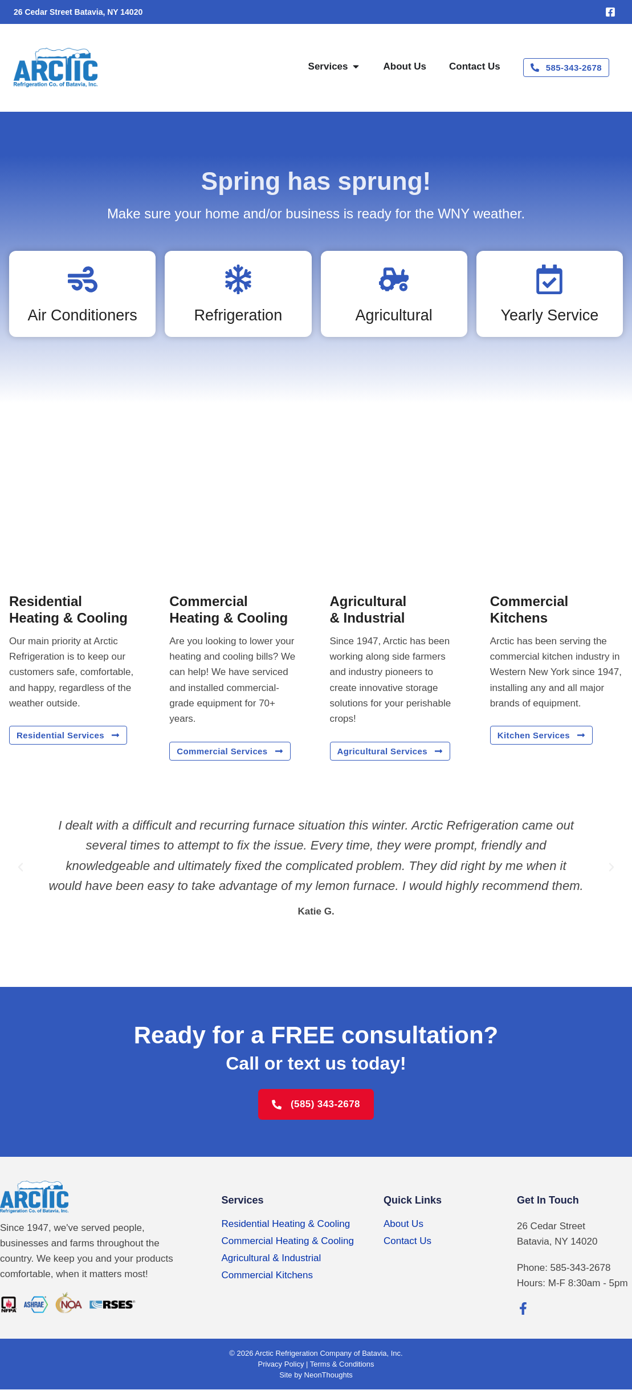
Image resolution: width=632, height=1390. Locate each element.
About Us (403, 1223)
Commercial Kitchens (267, 1275)
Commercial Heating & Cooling (287, 1240)
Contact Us (407, 1240)
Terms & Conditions (342, 1364)
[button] (20, 867)
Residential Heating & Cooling (285, 1223)
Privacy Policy (281, 1364)
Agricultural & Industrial (271, 1258)
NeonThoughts (328, 1375)
